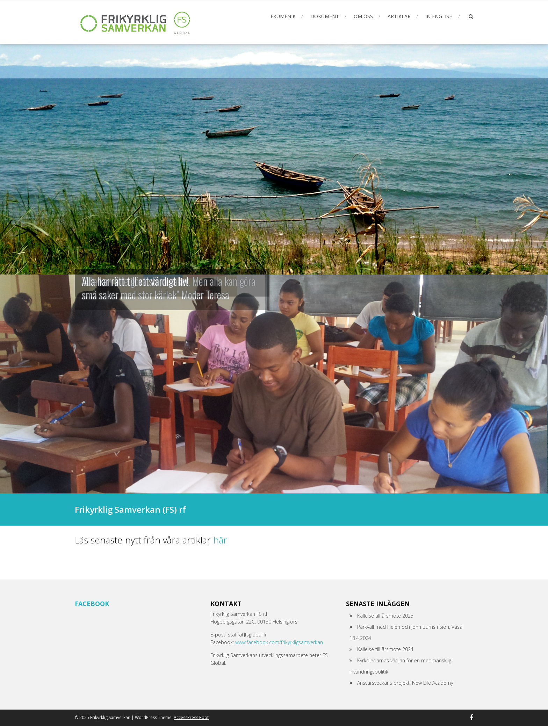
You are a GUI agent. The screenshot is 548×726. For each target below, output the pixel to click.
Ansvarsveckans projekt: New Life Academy (405, 682)
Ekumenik (283, 16)
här (220, 540)
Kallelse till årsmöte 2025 (385, 615)
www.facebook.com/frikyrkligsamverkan (279, 642)
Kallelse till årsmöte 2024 (385, 649)
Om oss (363, 16)
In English (439, 16)
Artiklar (399, 16)
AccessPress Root (191, 717)
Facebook (92, 603)
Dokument (324, 16)
